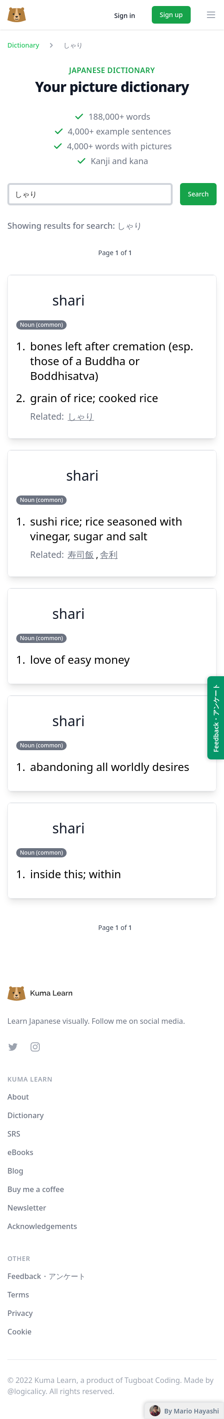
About (18, 1097)
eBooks (20, 1152)
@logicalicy (26, 1391)
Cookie (19, 1332)
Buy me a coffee (35, 1189)
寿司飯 (81, 554)
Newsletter (26, 1208)
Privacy (20, 1313)
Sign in (124, 15)
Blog (15, 1171)
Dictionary (23, 45)
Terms (18, 1295)
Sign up (171, 14)
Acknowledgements (42, 1226)
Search (198, 194)
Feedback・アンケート (46, 1276)
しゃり (81, 416)
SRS (13, 1134)
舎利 (109, 554)
